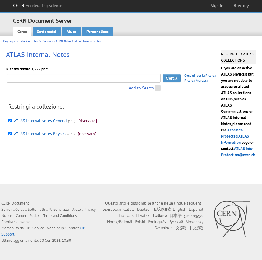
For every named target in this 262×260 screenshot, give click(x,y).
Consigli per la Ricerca (200, 75)
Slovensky (194, 221)
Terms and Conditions (60, 215)
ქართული (193, 215)
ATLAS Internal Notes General (40, 120)
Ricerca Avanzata (196, 81)
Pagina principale (14, 41)
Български (111, 209)
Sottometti (46, 31)
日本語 (175, 215)
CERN (37, 5)
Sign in (217, 5)
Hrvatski (143, 215)
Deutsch (144, 209)
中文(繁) (196, 227)
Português (157, 221)
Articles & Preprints (40, 41)
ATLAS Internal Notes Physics (40, 133)
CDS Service (34, 227)
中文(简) (178, 227)
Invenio (24, 221)
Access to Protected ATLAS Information (235, 136)
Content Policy (27, 215)
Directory (240, 5)
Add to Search (141, 88)
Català (129, 209)
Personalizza (97, 31)
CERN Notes (63, 41)
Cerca (22, 31)
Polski (140, 221)
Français (126, 215)
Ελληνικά (162, 209)
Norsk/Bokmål (119, 221)
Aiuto (71, 31)
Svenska (162, 227)
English (180, 209)
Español (196, 209)
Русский (175, 221)
